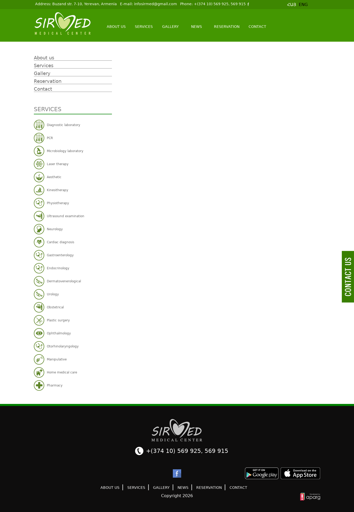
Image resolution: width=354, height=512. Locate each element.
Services (144, 26)
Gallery (170, 26)
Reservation (226, 26)
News (196, 26)
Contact (257, 26)
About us (116, 26)
